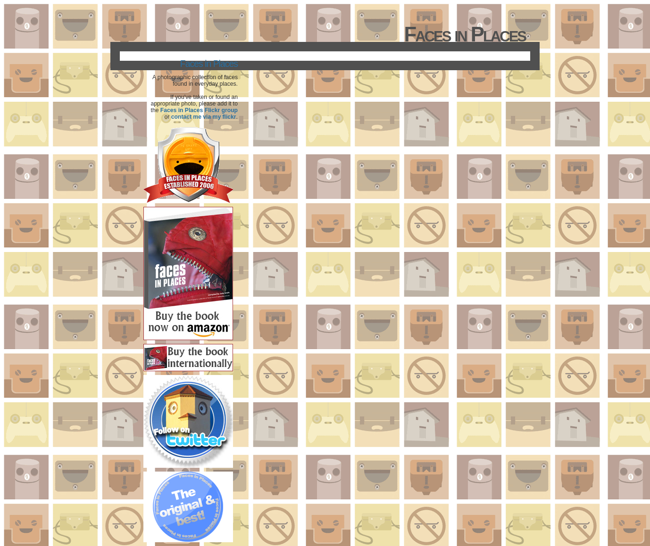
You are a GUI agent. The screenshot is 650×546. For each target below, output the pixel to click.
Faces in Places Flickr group (199, 110)
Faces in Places (209, 63)
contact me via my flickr (203, 117)
